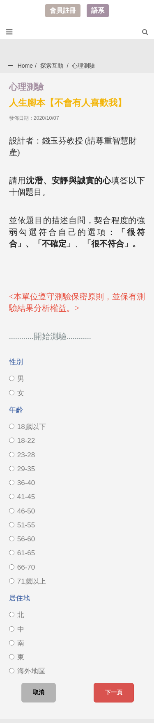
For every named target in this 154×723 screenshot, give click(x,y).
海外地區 (27, 671)
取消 (38, 692)
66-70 (22, 567)
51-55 (22, 525)
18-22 (22, 441)
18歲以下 (27, 427)
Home (25, 65)
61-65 (22, 553)
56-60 (22, 539)
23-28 (22, 455)
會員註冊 (63, 10)
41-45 (22, 497)
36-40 (22, 483)
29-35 (22, 469)
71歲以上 (27, 581)
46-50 (22, 511)
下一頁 (113, 692)
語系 (97, 10)
